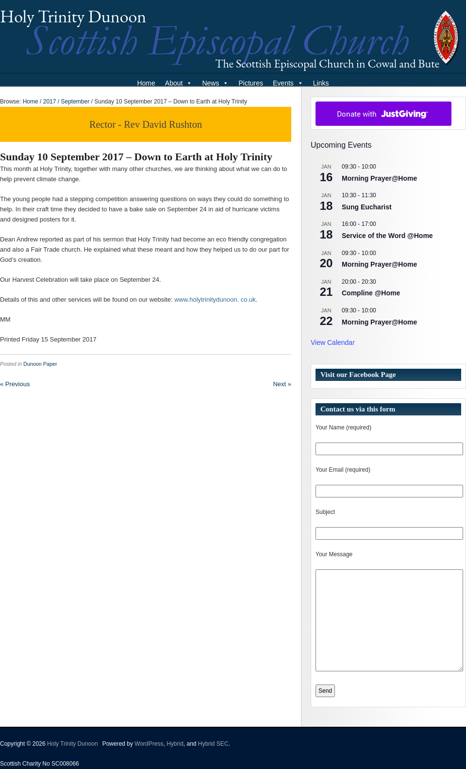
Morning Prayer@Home (379, 178)
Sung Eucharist (367, 207)
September (75, 101)
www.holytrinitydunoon (205, 299)
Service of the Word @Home (387, 235)
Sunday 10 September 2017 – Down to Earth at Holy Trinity (136, 157)
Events (288, 83)
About (179, 83)
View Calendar (333, 342)
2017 (49, 101)
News (215, 83)
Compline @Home (371, 293)
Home (146, 83)
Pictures (250, 83)
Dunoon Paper (40, 364)
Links (321, 83)
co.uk (248, 299)
